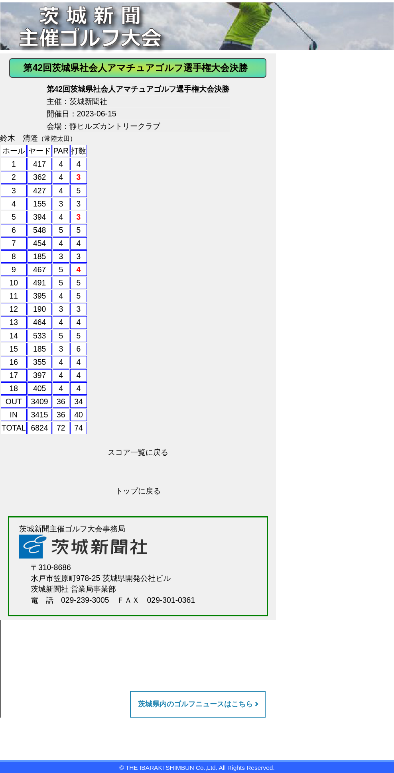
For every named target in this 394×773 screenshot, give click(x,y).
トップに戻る (138, 490)
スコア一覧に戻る (138, 452)
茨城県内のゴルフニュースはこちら (195, 704)
